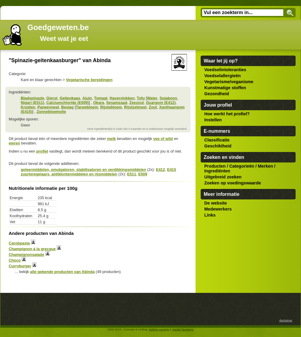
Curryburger (20, 266)
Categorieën (241, 166)
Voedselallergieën (222, 75)
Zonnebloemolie (51, 111)
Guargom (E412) (161, 102)
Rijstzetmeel (135, 107)
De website (215, 203)
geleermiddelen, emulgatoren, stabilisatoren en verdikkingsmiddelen (83, 169)
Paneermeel (48, 107)
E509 (142, 174)
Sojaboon (168, 98)
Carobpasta (19, 243)
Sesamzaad (116, 102)
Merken (265, 166)
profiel (42, 151)
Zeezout (136, 102)
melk (111, 138)
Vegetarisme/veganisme (228, 81)
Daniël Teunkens (183, 329)
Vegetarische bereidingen (89, 79)
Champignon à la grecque (32, 249)
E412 (160, 169)
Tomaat (101, 98)
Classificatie (217, 140)
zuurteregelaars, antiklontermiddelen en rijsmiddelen (69, 174)
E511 (131, 174)
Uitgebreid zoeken (223, 177)
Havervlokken (122, 98)
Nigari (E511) (32, 102)
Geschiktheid (217, 146)
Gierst (51, 98)
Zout (153, 107)
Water (152, 98)
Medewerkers (218, 209)
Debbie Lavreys (159, 329)
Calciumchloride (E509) (67, 102)
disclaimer (285, 320)
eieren (14, 143)
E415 (171, 169)
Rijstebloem (111, 107)
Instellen (213, 119)
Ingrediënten (217, 170)
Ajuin (87, 98)
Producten (215, 166)
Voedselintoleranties (225, 69)
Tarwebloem (87, 107)
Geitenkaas (69, 98)
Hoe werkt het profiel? (227, 113)
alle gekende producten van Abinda (62, 271)
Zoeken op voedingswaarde (232, 183)
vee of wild (163, 138)
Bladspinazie (32, 98)
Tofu (141, 98)
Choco (15, 260)
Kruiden (28, 107)
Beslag (67, 107)
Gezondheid (216, 93)
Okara (98, 102)
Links (210, 215)
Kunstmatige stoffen (225, 87)
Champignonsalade (26, 254)
